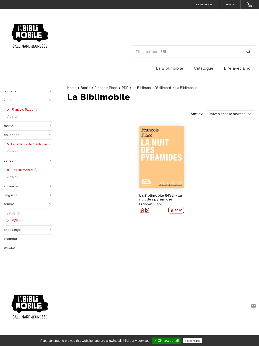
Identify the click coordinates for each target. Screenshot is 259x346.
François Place (106, 88)
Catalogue (204, 68)
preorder (10, 239)
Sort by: (197, 114)
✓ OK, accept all (166, 340)
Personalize (192, 340)
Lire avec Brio (237, 68)
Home (71, 88)
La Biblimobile (169, 68)
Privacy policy (213, 340)
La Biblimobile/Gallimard (151, 88)
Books (85, 88)
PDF (125, 88)
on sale (9, 248)
